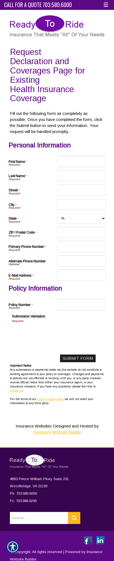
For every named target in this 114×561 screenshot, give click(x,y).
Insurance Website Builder (57, 432)
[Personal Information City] (81, 204)
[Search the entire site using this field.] (39, 515)
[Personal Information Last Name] (81, 176)
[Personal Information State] (81, 218)
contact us (16, 390)
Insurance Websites (34, 426)
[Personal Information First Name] (81, 161)
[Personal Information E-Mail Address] (81, 275)
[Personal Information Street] (81, 190)
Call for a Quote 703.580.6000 (38, 5)
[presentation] (53, 333)
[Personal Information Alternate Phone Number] (81, 261)
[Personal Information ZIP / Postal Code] (81, 232)
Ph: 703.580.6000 (23, 490)
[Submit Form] (78, 358)
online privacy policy (50, 399)
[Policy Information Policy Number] (81, 304)
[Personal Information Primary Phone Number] (81, 246)
